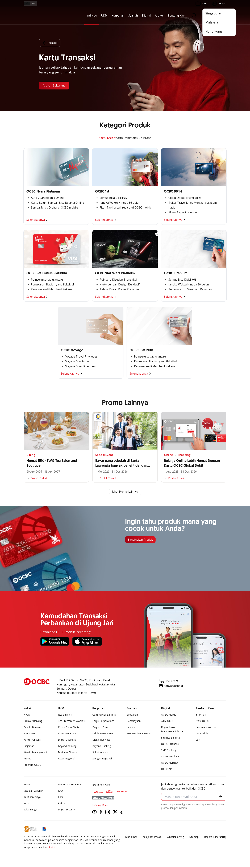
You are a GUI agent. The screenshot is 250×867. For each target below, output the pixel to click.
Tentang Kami (177, 15)
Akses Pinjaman (67, 733)
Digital (146, 15)
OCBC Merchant (170, 762)
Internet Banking (170, 737)
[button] (220, 797)
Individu (91, 15)
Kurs (26, 803)
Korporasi (118, 15)
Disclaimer (131, 837)
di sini (51, 847)
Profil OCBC (202, 721)
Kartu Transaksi (32, 740)
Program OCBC (32, 765)
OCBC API (166, 769)
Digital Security (66, 809)
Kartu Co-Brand (141, 138)
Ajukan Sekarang (55, 86)
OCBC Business (170, 744)
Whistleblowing (175, 837)
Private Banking (32, 727)
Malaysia (211, 22)
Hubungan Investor (206, 727)
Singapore (213, 13)
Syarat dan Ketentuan (70, 784)
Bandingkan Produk (141, 540)
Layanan (131, 727)
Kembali (49, 42)
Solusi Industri (100, 752)
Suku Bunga (30, 809)
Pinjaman (29, 746)
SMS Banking (168, 750)
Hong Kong (213, 31)
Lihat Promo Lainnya (125, 492)
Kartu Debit (123, 138)
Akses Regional (66, 758)
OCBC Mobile (168, 714)
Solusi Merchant (170, 756)
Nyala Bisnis (65, 714)
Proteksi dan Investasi (139, 733)
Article (61, 803)
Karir (60, 797)
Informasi (200, 714)
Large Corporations (103, 721)
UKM (104, 15)
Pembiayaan (134, 721)
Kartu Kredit (107, 138)
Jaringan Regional (102, 758)
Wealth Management (35, 752)
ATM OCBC (167, 721)
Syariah (133, 15)
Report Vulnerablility (215, 837)
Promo (27, 758)
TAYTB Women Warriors (72, 721)
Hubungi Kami (100, 805)
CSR (197, 740)
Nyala (27, 714)
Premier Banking (33, 721)
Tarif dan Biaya (32, 797)
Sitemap (194, 837)
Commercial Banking (104, 714)
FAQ (60, 791)
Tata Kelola (201, 733)
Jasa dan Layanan (33, 791)
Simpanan (29, 733)
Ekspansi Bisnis (100, 727)
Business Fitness (67, 752)
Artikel (159, 15)
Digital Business (67, 740)
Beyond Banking (67, 746)
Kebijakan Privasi (152, 837)
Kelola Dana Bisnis (68, 727)
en (33, 3)
